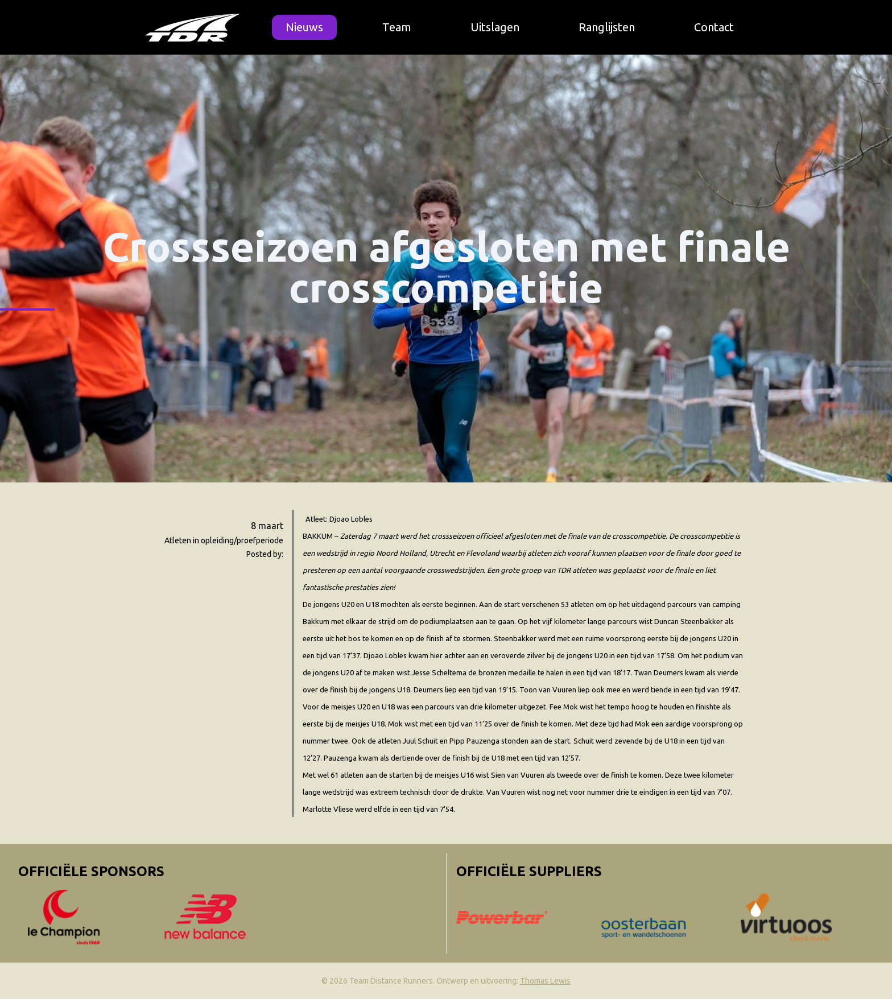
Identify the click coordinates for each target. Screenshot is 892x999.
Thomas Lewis (545, 980)
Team (396, 27)
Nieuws (304, 27)
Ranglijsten (607, 27)
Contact (714, 27)
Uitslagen (494, 27)
